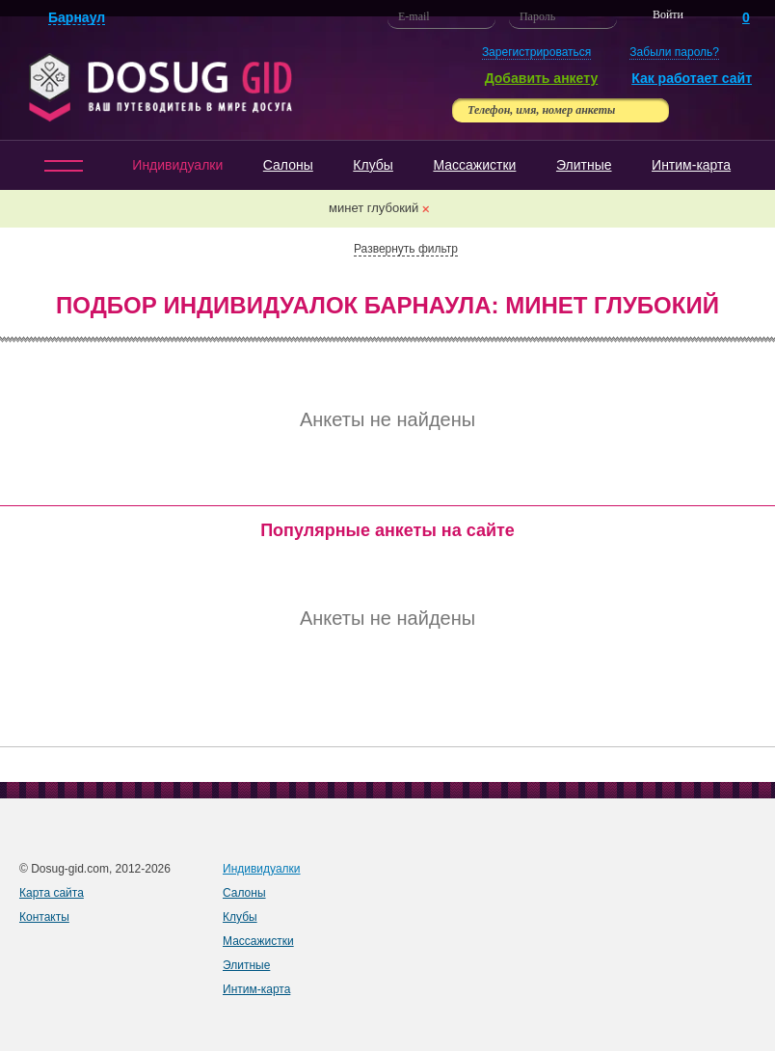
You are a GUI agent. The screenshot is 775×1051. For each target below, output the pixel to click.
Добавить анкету (542, 78)
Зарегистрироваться (536, 52)
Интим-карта (691, 165)
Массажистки (474, 165)
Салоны (288, 165)
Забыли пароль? (674, 52)
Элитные (584, 165)
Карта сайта (51, 893)
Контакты (44, 917)
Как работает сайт (691, 78)
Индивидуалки (177, 165)
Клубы (373, 165)
